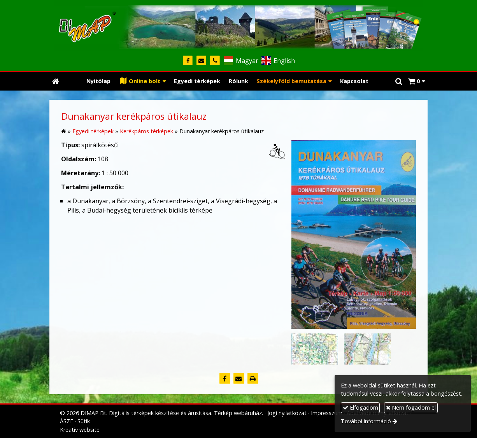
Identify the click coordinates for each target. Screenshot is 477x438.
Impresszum (326, 413)
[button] (416, 81)
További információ (366, 421)
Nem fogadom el (411, 407)
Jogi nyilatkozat (287, 413)
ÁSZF (66, 421)
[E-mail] (201, 60)
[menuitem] (98, 81)
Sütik (83, 421)
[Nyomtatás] (252, 378)
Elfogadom (360, 407)
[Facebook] (187, 60)
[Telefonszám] (215, 60)
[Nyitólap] (238, 25)
